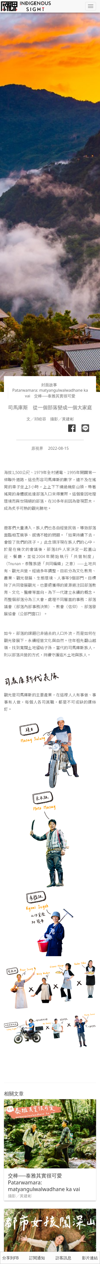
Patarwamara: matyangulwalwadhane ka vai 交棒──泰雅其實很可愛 (50, 393)
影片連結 (90, 1258)
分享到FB (10, 1258)
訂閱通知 (37, 1258)
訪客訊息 (63, 1258)
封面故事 (49, 384)
